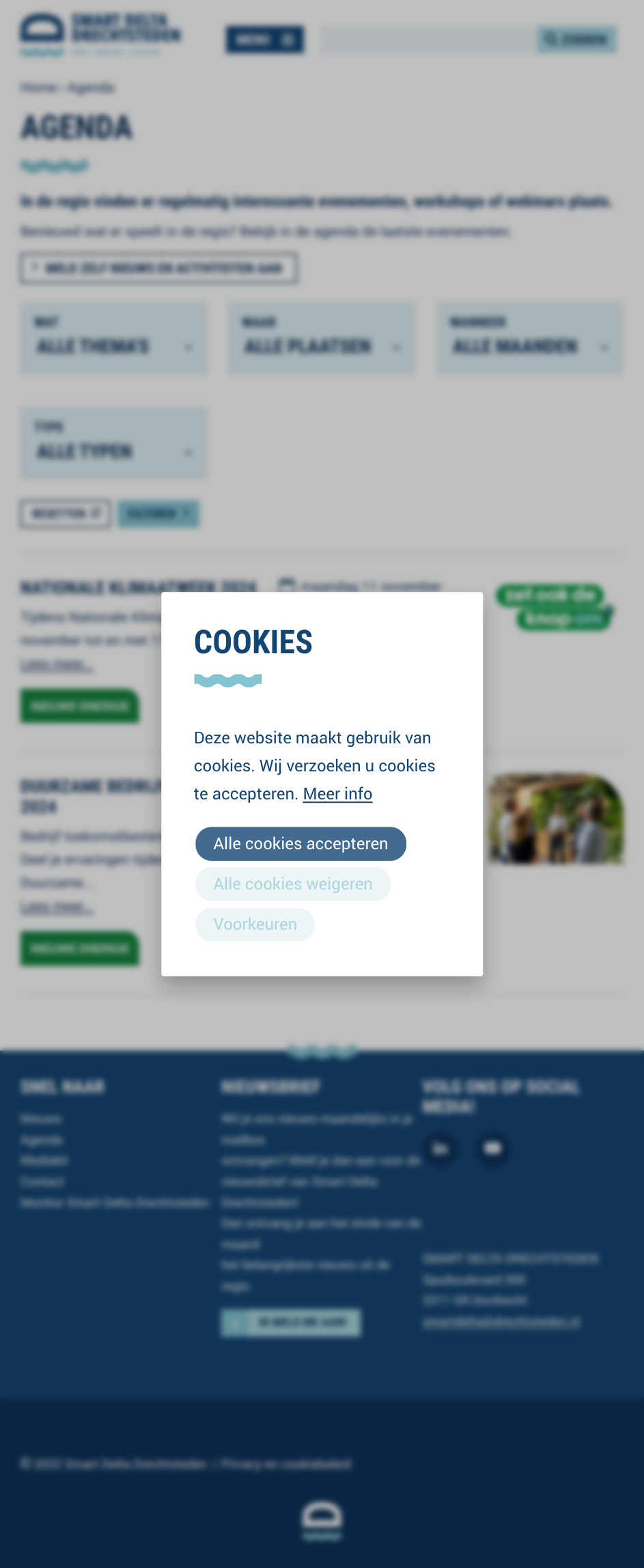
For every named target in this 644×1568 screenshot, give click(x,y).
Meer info (337, 793)
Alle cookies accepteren (301, 843)
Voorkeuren (256, 924)
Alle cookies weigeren (293, 883)
